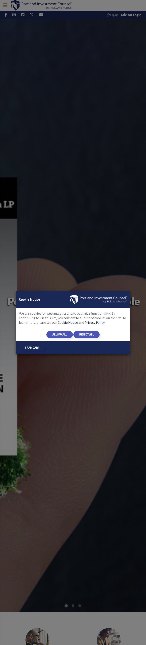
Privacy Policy (95, 322)
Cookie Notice (68, 322)
